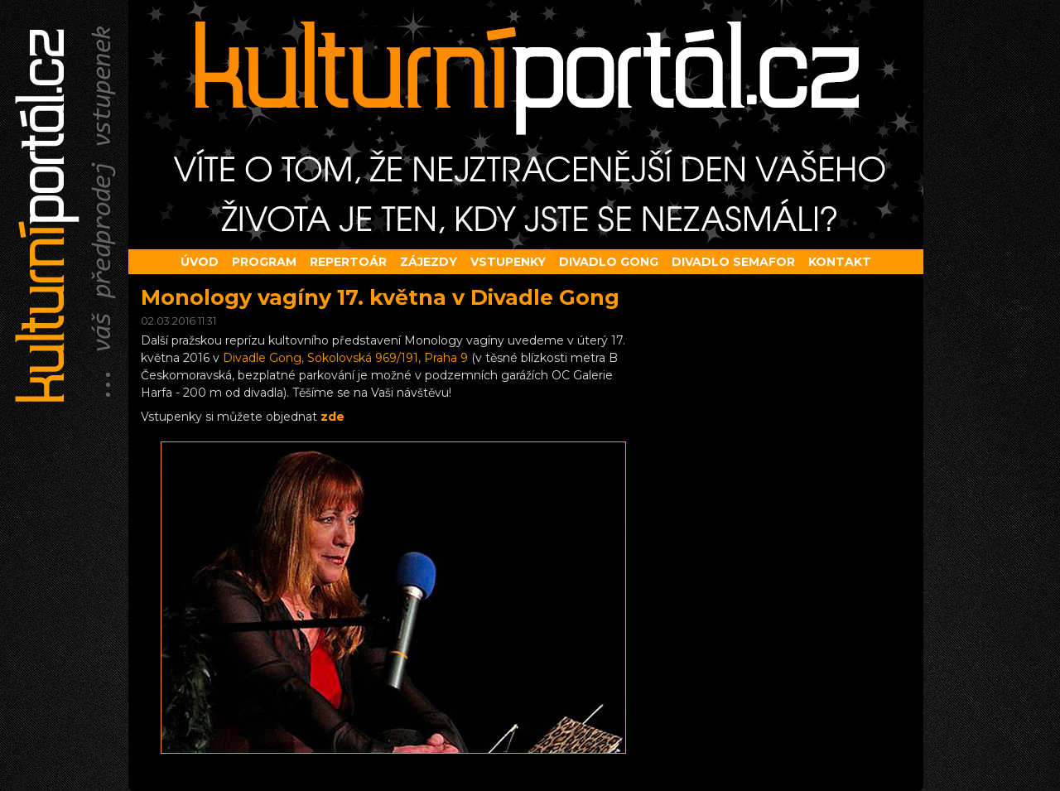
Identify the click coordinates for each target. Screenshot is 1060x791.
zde (332, 416)
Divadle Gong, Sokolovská (345, 357)
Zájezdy (428, 261)
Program (264, 261)
